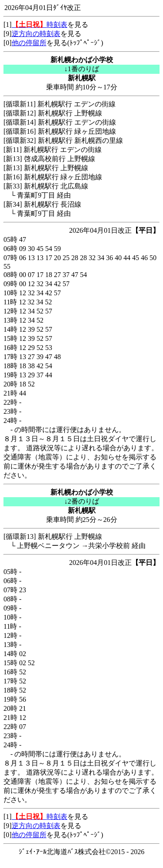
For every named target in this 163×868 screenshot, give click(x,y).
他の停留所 (29, 42)
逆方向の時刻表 (36, 33)
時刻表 (39, 24)
